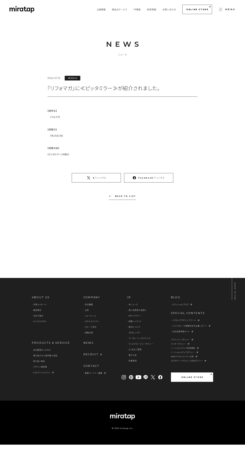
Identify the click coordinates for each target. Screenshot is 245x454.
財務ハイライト (135, 330)
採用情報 (151, 9)
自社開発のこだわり (42, 359)
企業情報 (101, 9)
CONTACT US (149, 256)
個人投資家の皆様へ (138, 319)
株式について (134, 336)
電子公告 (133, 364)
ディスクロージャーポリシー (141, 353)
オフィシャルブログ (180, 313)
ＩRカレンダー (135, 342)
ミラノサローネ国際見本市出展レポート (189, 335)
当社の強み (38, 325)
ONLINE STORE (198, 8)
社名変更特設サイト (181, 340)
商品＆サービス (119, 9)
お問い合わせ (169, 9)
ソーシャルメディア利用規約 (183, 357)
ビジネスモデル (40, 330)
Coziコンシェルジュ (41, 381)
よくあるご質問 (135, 358)
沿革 (87, 319)
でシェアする (96, 177)
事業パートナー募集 (93, 382)
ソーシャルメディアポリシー (183, 361)
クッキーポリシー (178, 353)
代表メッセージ (40, 313)
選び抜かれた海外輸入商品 (45, 365)
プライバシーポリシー (180, 349)
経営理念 (37, 319)
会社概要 (89, 313)
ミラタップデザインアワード (184, 329)
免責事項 (133, 370)
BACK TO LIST (122, 196)
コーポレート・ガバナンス (139, 347)
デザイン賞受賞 (40, 376)
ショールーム (90, 325)
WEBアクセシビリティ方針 (182, 365)
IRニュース (133, 313)
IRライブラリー (135, 325)
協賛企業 (89, 342)
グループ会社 (91, 336)
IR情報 (137, 9)
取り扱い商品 (39, 370)
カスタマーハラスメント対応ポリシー (187, 370)
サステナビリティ (92, 330)
